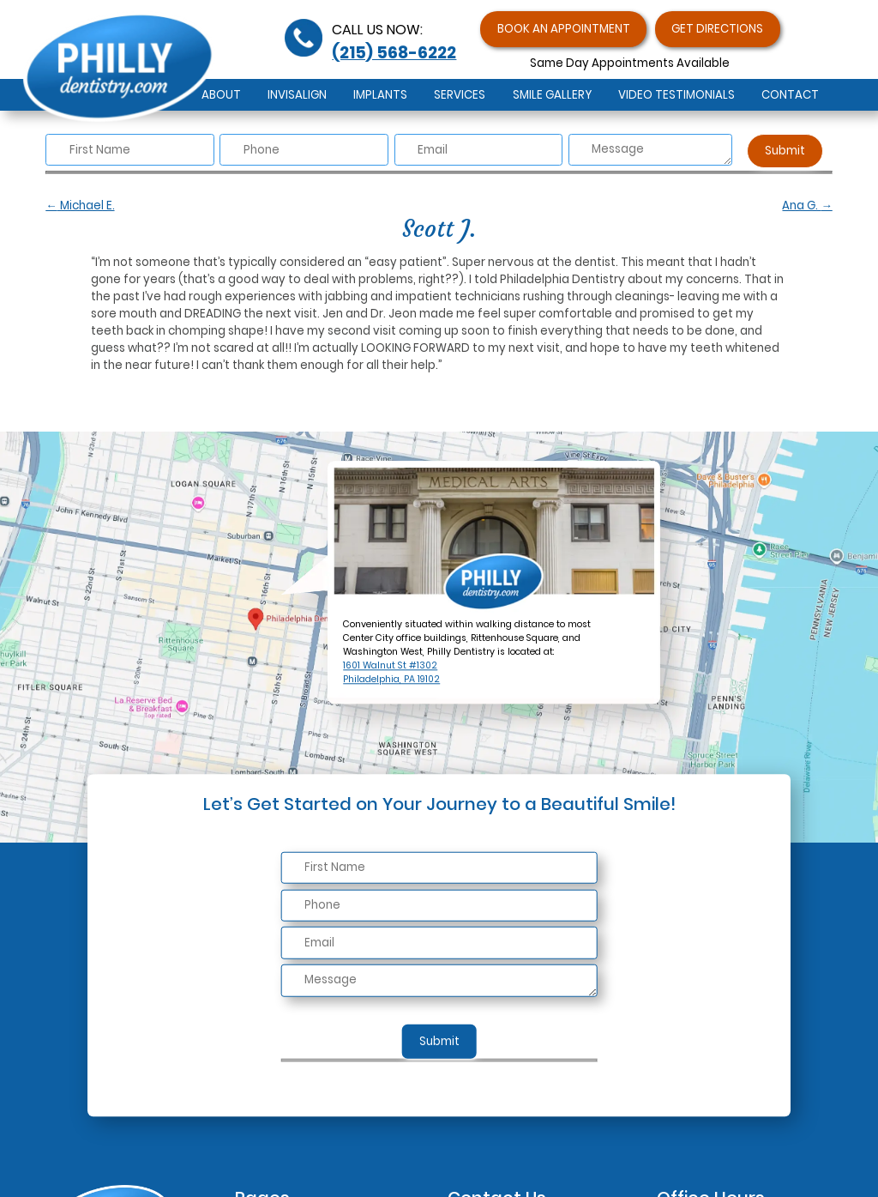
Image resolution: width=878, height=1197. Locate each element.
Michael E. (79, 205)
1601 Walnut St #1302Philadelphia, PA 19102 (391, 673)
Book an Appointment (563, 29)
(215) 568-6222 (394, 52)
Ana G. (807, 205)
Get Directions (717, 29)
